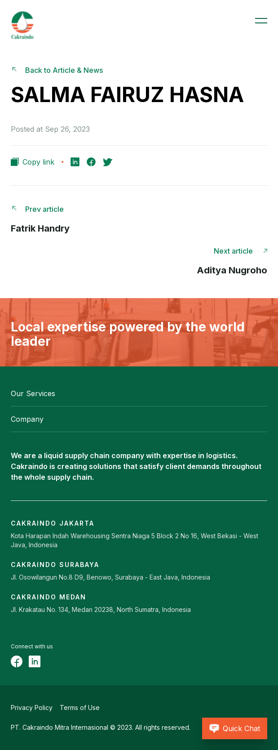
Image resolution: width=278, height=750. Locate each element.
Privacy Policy (32, 707)
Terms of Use (80, 707)
